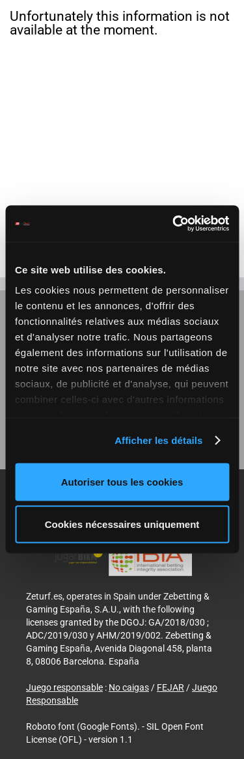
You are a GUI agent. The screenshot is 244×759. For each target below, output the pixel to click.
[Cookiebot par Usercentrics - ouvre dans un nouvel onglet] (173, 223)
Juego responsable (64, 687)
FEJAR (170, 687)
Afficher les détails (158, 440)
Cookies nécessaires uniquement (122, 524)
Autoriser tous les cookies (122, 481)
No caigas (129, 687)
